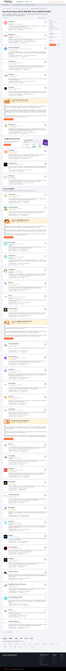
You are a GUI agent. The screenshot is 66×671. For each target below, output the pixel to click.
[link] (27, 1)
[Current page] (14, 632)
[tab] (5, 638)
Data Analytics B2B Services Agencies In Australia (21, 8)
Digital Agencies (8, 8)
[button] (57, 1)
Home (4, 8)
